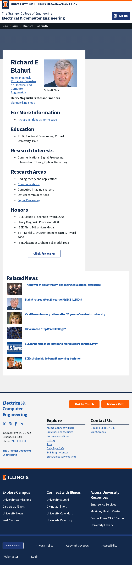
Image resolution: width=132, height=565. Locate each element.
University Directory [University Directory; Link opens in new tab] (59, 520)
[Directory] (28, 25)
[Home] (5, 25)
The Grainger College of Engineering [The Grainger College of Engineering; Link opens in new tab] (27, 13)
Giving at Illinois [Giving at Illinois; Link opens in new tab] (57, 506)
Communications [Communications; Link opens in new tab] (29, 184)
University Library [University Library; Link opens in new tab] (102, 525)
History (51, 440)
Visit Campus (98, 432)
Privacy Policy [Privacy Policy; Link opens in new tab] (44, 546)
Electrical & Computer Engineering (15, 408)
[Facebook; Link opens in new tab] (16, 424)
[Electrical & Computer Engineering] (33, 18)
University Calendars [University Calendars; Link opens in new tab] (60, 513)
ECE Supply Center (57, 452)
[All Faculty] (42, 25)
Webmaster (10, 556)
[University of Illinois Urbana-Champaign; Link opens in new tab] (40, 5)
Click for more (44, 254)
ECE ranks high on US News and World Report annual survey (61, 344)
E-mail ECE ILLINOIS (103, 427)
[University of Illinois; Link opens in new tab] (16, 477)
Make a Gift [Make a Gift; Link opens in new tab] (115, 404)
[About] (16, 25)
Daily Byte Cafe (55, 448)
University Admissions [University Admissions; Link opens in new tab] (17, 500)
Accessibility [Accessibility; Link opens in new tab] (109, 546)
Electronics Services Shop (61, 456)
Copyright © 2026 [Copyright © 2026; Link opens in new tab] (77, 546)
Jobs (49, 444)
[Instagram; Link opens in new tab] (10, 424)
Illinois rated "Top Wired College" (45, 329)
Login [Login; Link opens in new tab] (34, 556)
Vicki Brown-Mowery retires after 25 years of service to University (65, 314)
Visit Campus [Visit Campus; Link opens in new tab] (11, 520)
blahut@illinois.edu (23, 103)
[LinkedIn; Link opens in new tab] (21, 424)
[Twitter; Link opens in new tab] (4, 424)
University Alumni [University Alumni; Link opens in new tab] (58, 500)
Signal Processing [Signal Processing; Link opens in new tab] (29, 200)
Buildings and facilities (60, 432)
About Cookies (13, 545)
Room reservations (58, 436)
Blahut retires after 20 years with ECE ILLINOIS (53, 299)
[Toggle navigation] (121, 16)
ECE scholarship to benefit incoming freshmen (53, 358)
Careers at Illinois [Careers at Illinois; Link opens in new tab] (14, 506)
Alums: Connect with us (60, 427)
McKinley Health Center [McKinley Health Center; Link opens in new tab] (106, 511)
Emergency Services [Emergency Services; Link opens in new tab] (103, 504)
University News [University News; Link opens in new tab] (13, 513)
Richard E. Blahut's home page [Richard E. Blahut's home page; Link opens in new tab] (37, 119)
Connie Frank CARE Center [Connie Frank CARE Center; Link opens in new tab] (107, 518)
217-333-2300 (19, 441)
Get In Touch (84, 404)
